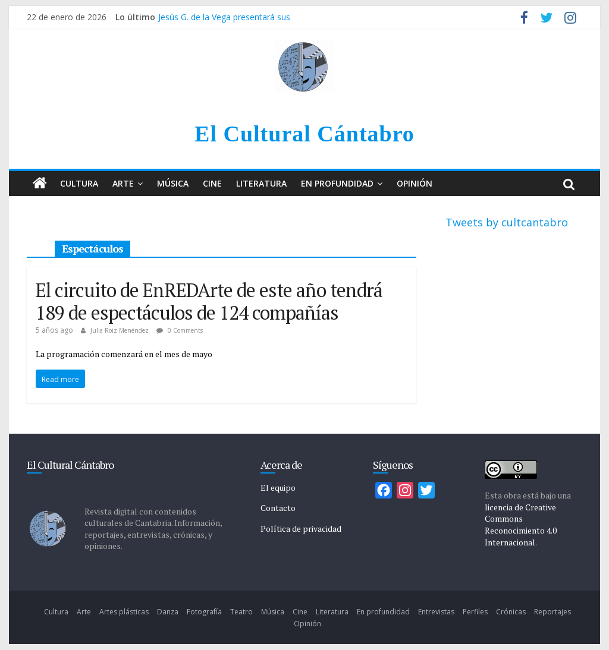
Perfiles (475, 612)
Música (173, 183)
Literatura (261, 183)
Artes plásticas (124, 612)
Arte (123, 183)
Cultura (79, 183)
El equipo (278, 487)
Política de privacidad (300, 528)
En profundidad (337, 183)
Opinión (414, 183)
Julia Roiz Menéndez (120, 330)
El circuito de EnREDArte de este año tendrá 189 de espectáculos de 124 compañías (209, 301)
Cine (212, 183)
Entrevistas (436, 612)
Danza (167, 612)
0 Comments (179, 330)
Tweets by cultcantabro (506, 222)
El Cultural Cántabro (304, 133)
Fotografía (204, 612)
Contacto (278, 507)
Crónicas (511, 612)
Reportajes (552, 612)
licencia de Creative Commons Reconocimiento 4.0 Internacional (521, 524)
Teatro (241, 612)
